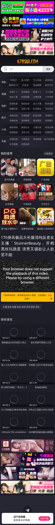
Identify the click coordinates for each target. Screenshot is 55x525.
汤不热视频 (49, 139)
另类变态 (49, 108)
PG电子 (13, 80)
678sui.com (27, 62)
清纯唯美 (25, 120)
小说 (3, 129)
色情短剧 (25, 144)
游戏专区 (49, 80)
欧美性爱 (49, 103)
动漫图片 (49, 115)
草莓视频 (37, 139)
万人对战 (37, 80)
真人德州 (25, 80)
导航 (3, 141)
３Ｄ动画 (49, 91)
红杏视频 (14, 144)
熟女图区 (37, 120)
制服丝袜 (14, 108)
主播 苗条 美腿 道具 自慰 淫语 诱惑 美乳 (21, 306)
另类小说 (25, 132)
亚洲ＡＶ (14, 91)
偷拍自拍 (25, 103)
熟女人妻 (14, 96)
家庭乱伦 (25, 127)
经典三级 (25, 108)
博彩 (3, 82)
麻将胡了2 (13, 85)
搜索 (48, 69)
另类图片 (49, 120)
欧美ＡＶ (37, 91)
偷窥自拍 (14, 115)
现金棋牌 (37, 85)
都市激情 (14, 127)
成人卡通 (37, 103)
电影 (3, 105)
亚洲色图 (25, 115)
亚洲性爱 (14, 103)
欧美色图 (37, 115)
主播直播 (37, 96)
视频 (3, 94)
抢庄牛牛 (49, 85)
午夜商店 (25, 139)
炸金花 (25, 85)
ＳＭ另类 (49, 96)
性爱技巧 (49, 132)
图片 (3, 117)
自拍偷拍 (25, 91)
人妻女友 (37, 127)
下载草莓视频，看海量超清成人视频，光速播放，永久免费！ (28, 297)
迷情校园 (14, 132)
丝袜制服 (25, 96)
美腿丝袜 (14, 120)
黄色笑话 (37, 132)
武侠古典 (49, 127)
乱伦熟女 (37, 108)
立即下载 (44, 518)
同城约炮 (14, 139)
